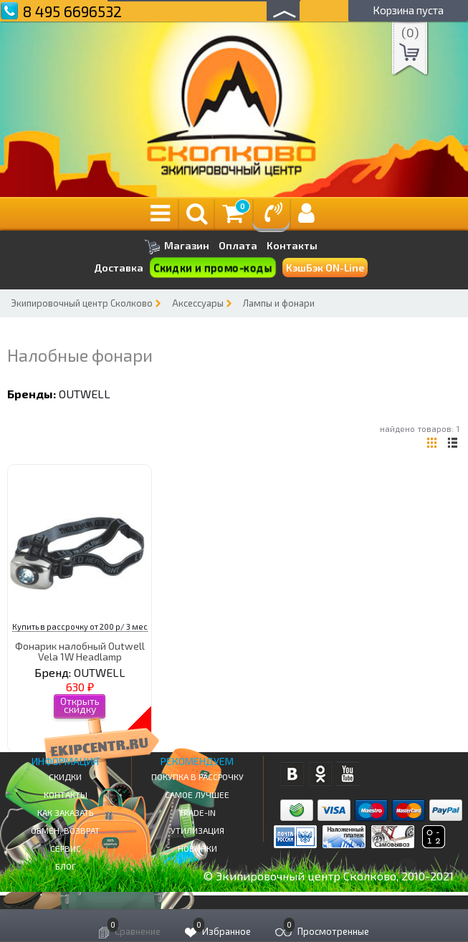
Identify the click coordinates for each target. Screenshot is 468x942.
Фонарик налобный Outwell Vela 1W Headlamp (80, 651)
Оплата (238, 246)
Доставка (118, 267)
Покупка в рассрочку (197, 777)
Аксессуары (198, 303)
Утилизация (197, 830)
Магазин (176, 246)
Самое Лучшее (197, 794)
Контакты (292, 246)
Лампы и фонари (279, 303)
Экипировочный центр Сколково (82, 303)
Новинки (197, 848)
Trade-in (197, 812)
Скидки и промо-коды (212, 267)
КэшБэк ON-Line (325, 267)
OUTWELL (84, 393)
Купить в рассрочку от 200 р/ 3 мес (80, 626)
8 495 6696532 (72, 11)
